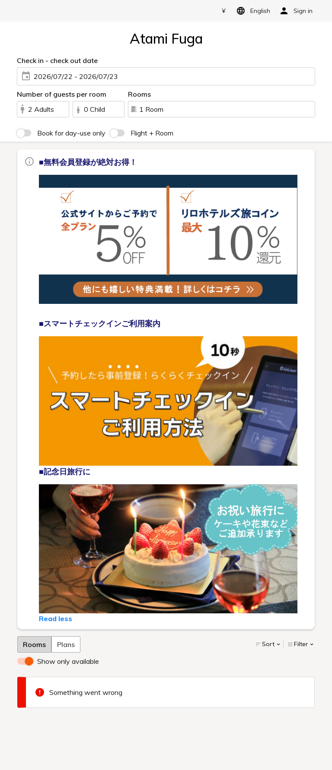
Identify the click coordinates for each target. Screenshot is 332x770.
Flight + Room (152, 133)
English (251, 10)
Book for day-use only (71, 133)
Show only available (68, 661)
